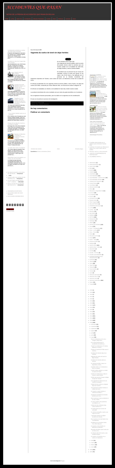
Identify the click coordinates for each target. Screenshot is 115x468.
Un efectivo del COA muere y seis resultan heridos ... (99, 433)
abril (92, 440)
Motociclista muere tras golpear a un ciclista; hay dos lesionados (17, 158)
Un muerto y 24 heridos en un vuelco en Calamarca (98, 437)
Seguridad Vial (93, 105)
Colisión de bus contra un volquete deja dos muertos (99, 385)
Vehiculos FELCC (94, 276)
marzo (93, 442)
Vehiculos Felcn (93, 278)
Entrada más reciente (36, 149)
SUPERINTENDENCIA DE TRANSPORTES (96, 257)
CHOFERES (93, 174)
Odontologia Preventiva (96, 134)
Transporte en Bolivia (95, 74)
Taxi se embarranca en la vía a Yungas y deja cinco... (98, 339)
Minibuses (60, 18)
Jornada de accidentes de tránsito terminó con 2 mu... (99, 395)
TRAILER (92, 267)
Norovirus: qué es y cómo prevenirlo (98, 151)
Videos (91, 282)
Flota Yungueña (93, 202)
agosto (93, 330)
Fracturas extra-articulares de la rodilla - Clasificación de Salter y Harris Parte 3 (97, 124)
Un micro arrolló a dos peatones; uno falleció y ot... (99, 402)
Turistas (91, 271)
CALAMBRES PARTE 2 (95, 156)
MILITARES (92, 213)
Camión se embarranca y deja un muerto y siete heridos (99, 374)
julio (92, 333)
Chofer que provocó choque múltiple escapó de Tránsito (100, 378)
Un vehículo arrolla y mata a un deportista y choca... (98, 364)
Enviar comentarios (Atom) (44, 151)
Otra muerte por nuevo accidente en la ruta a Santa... (100, 399)
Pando (91, 234)
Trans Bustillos (93, 269)
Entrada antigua (79, 149)
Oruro (37, 104)
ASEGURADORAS (94, 164)
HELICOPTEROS (94, 204)
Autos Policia (93, 166)
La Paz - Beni (93, 209)
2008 (91, 449)
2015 (91, 309)
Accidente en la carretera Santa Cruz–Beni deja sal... (98, 423)
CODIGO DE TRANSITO (96, 181)
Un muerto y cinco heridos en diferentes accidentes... (98, 426)
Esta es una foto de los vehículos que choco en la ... (16, 184)
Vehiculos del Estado (95, 274)
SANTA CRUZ (93, 245)
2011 (91, 318)
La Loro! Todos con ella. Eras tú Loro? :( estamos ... (15, 181)
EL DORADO (93, 194)
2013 (91, 313)
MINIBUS (92, 215)
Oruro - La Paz (93, 230)
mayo (92, 337)
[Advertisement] (53, 34)
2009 (91, 322)
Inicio (58, 149)
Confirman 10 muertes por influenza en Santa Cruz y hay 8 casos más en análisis (99, 148)
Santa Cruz (19, 18)
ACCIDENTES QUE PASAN (33, 7)
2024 (91, 294)
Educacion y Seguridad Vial (96, 190)
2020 (91, 298)
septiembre (94, 328)
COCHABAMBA (93, 175)
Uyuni (91, 272)
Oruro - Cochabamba (95, 228)
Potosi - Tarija (93, 239)
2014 (91, 311)
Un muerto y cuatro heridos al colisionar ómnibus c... (98, 392)
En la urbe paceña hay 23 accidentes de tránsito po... (98, 343)
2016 (91, 307)
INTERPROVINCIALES (95, 205)
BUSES (91, 170)
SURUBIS (92, 259)
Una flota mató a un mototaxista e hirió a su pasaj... (99, 367)
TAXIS (91, 263)
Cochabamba (27, 18)
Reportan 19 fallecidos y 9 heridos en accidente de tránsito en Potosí (19, 136)
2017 (91, 305)
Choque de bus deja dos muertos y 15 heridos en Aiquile (16, 123)
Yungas (91, 284)
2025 (91, 292)
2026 (91, 290)
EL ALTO (92, 192)
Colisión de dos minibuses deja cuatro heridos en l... (98, 406)
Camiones (67, 18)
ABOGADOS (93, 162)
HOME (6, 18)
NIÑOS (91, 222)
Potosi (91, 237)
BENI (91, 168)
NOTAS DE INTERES (95, 224)
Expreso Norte (93, 200)
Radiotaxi (92, 243)
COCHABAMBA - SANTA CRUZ (97, 177)
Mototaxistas (93, 219)
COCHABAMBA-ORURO (96, 179)
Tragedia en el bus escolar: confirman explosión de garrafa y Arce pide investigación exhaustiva (20, 101)
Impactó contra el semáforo (18, 73)
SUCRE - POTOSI (94, 252)
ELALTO (92, 196)
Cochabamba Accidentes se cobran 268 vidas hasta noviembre (16, 51)
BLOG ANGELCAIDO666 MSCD (16, 196)
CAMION (92, 172)
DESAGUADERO (94, 187)
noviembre (94, 326)
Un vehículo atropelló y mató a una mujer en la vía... (99, 412)
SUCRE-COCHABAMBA (96, 254)
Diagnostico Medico (95, 90)
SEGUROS (92, 249)
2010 (91, 320)
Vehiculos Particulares (38, 18)
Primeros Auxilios (94, 241)
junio (92, 335)
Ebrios (91, 189)
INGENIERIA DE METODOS (15, 191)
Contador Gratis (10, 211)
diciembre (93, 324)
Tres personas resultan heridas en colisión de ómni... (99, 388)
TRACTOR (92, 265)
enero (92, 447)
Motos (54, 18)
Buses (74, 18)
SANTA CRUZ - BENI (95, 247)
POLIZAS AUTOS (94, 235)
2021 (91, 296)
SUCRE (91, 250)
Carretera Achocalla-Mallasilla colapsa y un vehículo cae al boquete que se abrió (19, 86)
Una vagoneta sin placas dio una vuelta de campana (99, 381)
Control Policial (93, 183)
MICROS (92, 211)
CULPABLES (93, 185)
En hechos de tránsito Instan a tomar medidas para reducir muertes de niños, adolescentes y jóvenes (101, 109)
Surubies (48, 18)
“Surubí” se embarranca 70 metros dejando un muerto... (99, 346)
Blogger (62, 460)
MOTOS (92, 217)
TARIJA (91, 261)
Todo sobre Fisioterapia (96, 121)
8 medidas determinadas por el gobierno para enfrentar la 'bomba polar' (98, 144)
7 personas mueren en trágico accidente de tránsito (98, 416)
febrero (93, 444)
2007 (91, 451)
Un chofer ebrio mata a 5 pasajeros (16, 147)
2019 (91, 301)
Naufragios (92, 220)
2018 (91, 303)
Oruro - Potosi (93, 232)
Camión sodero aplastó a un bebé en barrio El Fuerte (99, 371)
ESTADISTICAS (93, 198)
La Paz (12, 18)
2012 (91, 316)
